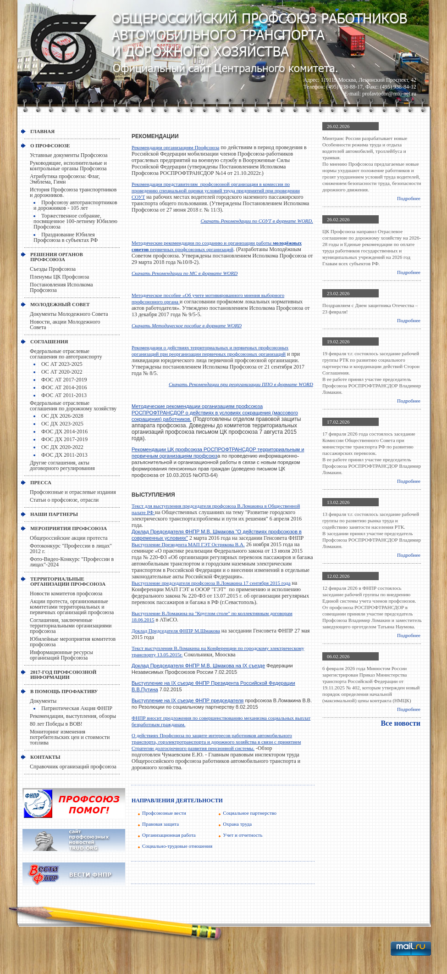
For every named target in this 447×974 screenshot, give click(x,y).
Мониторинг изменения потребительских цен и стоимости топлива (70, 737)
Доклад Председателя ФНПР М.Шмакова (176, 630)
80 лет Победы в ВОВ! (56, 724)
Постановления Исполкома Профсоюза (61, 287)
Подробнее (408, 198)
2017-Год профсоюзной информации (63, 674)
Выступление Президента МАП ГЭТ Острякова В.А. (188, 544)
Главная (42, 131)
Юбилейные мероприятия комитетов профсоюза (73, 642)
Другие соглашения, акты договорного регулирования (62, 465)
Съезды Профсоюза (53, 269)
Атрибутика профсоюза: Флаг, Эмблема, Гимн (65, 179)
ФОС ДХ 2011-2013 (64, 455)
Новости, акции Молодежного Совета (65, 324)
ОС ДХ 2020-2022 (62, 447)
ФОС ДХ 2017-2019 (64, 439)
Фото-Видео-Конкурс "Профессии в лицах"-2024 (72, 562)
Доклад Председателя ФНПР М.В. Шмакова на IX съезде (198, 665)
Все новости (400, 723)
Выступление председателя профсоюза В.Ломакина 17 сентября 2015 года (211, 583)
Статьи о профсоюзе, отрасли (64, 500)
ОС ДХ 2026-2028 (62, 416)
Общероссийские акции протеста (69, 538)
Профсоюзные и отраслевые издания (73, 492)
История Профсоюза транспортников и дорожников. (73, 192)
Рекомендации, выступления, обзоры (73, 716)
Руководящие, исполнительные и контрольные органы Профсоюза (68, 166)
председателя (227, 700)
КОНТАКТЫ (45, 757)
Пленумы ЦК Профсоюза (59, 277)
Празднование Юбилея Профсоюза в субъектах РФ (65, 237)
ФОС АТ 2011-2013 (64, 395)
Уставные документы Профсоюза (69, 155)
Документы (43, 701)
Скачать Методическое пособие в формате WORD (187, 325)
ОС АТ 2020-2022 (62, 372)
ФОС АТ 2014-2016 (64, 387)
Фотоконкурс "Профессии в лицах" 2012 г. (71, 548)
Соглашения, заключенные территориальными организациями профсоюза (70, 625)
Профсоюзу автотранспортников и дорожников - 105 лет (75, 205)
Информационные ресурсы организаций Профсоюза (61, 655)
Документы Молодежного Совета (69, 314)
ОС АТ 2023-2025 (62, 364)
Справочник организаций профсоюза (73, 766)
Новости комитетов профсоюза (66, 593)
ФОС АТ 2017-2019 (64, 379)
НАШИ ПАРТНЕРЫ (54, 514)
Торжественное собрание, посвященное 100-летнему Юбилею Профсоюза (75, 221)
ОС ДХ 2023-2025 (62, 423)
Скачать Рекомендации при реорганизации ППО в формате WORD (241, 384)
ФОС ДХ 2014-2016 (64, 431)
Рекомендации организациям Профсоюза (175, 147)
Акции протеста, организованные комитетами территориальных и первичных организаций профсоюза (72, 607)
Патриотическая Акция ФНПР (76, 708)
